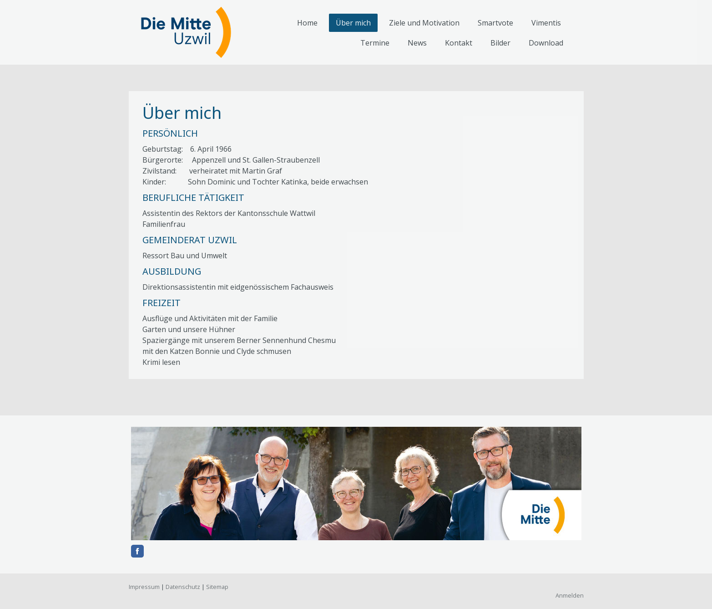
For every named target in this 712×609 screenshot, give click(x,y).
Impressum (144, 587)
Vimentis (546, 23)
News (417, 43)
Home (307, 23)
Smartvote (495, 23)
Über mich (353, 23)
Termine (374, 43)
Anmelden (569, 595)
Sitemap (217, 587)
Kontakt (458, 43)
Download (546, 43)
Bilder (500, 43)
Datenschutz (183, 587)
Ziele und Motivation (424, 23)
